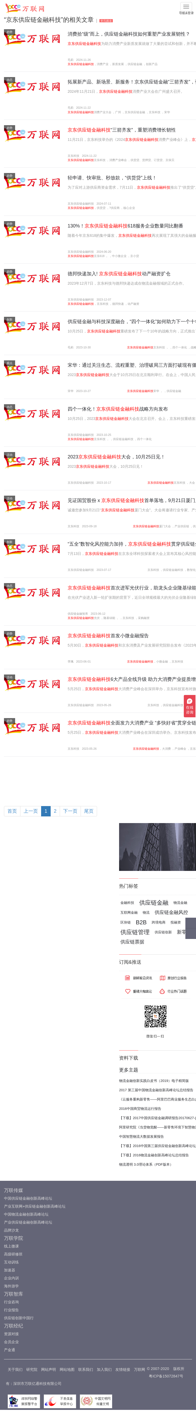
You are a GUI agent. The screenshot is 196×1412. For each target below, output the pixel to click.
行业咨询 (11, 1302)
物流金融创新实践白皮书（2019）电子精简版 (154, 1081)
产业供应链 (182, 526)
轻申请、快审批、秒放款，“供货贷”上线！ (112, 177)
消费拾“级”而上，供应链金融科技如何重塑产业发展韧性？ (129, 34)
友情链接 (122, 1369)
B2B (141, 922)
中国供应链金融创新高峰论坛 (28, 1198)
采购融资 (144, 617)
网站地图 (67, 1369)
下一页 (70, 811)
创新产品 (152, 64)
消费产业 (102, 64)
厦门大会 (165, 526)
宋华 (167, 112)
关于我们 (15, 1369)
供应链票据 (132, 942)
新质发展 (118, 64)
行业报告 (11, 1310)
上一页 (31, 811)
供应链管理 (135, 932)
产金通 (9, 1350)
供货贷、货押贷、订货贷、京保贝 (152, 160)
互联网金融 (129, 912)
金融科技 (127, 903)
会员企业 (11, 1342)
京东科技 (154, 112)
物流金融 (180, 903)
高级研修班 (13, 1254)
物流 (146, 912)
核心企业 (129, 207)
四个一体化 (179, 347)
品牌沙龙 (11, 1230)
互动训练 (11, 1262)
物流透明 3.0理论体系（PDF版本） (146, 1164)
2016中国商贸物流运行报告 (140, 1109)
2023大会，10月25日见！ (116, 457)
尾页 (89, 811)
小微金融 (162, 661)
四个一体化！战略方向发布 (118, 409)
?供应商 (114, 207)
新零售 (184, 932)
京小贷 (134, 256)
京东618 (99, 256)
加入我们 (104, 1369)
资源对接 (11, 1334)
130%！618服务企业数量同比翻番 (125, 226)
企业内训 (11, 1278)
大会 (192, 482)
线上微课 (11, 1246)
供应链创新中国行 (19, 1318)
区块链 (125, 922)
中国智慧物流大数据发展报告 (141, 1137)
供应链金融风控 (171, 912)
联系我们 (85, 1369)
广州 (118, 112)
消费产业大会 (102, 112)
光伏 (97, 617)
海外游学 (11, 1286)
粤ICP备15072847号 (166, 1376)
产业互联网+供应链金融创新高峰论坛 (35, 1206)
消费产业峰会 (118, 160)
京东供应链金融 (135, 112)
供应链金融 (135, 64)
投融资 (176, 922)
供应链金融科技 (123, 439)
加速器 (9, 1270)
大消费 (166, 748)
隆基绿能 (109, 617)
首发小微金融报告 (108, 635)
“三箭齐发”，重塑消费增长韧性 (122, 130)
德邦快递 (118, 303)
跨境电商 (158, 922)
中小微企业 (119, 256)
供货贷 (101, 207)
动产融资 (133, 303)
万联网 (139, 1369)
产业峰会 (180, 748)
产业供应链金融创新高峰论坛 (28, 1222)
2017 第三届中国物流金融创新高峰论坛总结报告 (156, 1090)
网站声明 (48, 1369)
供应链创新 (163, 932)
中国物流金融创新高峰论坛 (26, 1214)
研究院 (31, 1369)
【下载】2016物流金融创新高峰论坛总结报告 (154, 1155)
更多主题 (128, 1070)
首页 (12, 811)
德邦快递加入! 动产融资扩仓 (119, 273)
